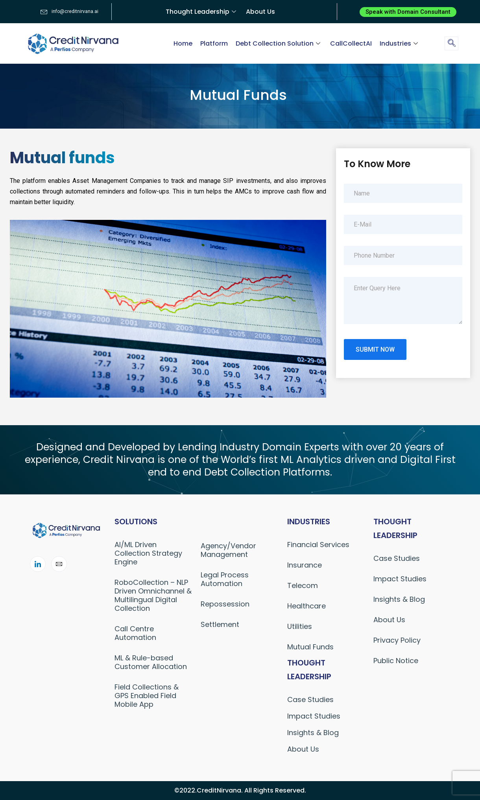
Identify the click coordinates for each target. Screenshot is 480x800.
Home (183, 43)
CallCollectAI (351, 43)
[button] (408, 12)
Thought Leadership (202, 11)
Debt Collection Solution (279, 43)
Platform (214, 43)
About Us (260, 11)
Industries (400, 43)
